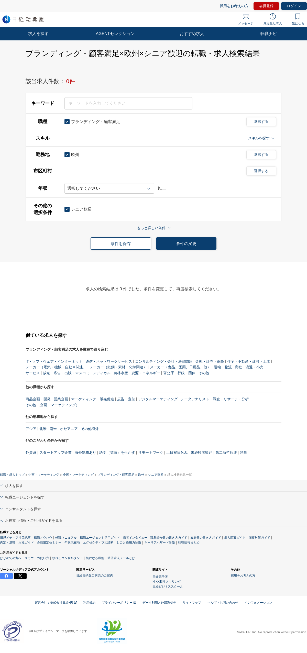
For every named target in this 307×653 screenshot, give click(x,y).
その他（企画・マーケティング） (52, 405)
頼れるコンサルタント (67, 558)
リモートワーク (150, 452)
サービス (33, 373)
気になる (298, 19)
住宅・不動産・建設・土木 (248, 361)
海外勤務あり (85, 452)
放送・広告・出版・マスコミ (66, 373)
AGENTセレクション (115, 33)
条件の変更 (186, 243)
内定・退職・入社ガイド (17, 542)
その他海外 (90, 429)
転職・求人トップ (12, 475)
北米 (43, 429)
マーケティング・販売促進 (92, 399)
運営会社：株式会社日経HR (56, 602)
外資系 (31, 452)
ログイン (294, 6)
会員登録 (266, 6)
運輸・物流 (223, 367)
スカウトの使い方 (37, 558)
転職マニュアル (66, 537)
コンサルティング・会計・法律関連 (163, 361)
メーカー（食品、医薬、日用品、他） (180, 367)
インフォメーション (258, 602)
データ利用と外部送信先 (159, 602)
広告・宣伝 (126, 399)
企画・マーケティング (43, 475)
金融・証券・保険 (209, 361)
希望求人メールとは (121, 558)
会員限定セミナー (49, 542)
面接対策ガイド (259, 537)
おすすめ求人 (192, 33)
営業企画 (61, 399)
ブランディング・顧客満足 (115, 475)
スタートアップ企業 (55, 452)
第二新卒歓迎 (226, 452)
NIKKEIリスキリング (166, 581)
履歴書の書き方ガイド (205, 537)
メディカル (102, 373)
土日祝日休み (177, 452)
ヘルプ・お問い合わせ (222, 602)
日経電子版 (160, 577)
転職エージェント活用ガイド (100, 537)
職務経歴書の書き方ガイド (168, 537)
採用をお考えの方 (234, 6)
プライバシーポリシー (119, 602)
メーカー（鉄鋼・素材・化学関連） (118, 367)
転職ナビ (268, 33)
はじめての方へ (10, 558)
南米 (53, 429)
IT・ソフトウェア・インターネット (54, 361)
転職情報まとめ (189, 542)
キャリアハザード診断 (159, 542)
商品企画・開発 (38, 399)
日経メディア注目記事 (15, 537)
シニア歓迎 (155, 475)
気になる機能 (95, 558)
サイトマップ (192, 602)
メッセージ (246, 20)
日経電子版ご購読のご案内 (94, 575)
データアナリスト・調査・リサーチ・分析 (215, 399)
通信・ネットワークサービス (108, 361)
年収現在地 (72, 542)
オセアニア (69, 429)
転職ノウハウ (43, 537)
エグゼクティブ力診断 (98, 542)
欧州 (141, 475)
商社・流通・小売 (249, 367)
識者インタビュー (135, 537)
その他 (204, 373)
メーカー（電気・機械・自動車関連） (56, 367)
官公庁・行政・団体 (179, 373)
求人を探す (38, 33)
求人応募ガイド (235, 537)
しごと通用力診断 (129, 542)
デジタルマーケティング (158, 399)
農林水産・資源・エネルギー (137, 373)
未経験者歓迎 (201, 452)
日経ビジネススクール (167, 586)
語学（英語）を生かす (117, 452)
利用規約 (89, 602)
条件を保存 (121, 243)
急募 (243, 452)
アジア (31, 429)
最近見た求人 (273, 19)
